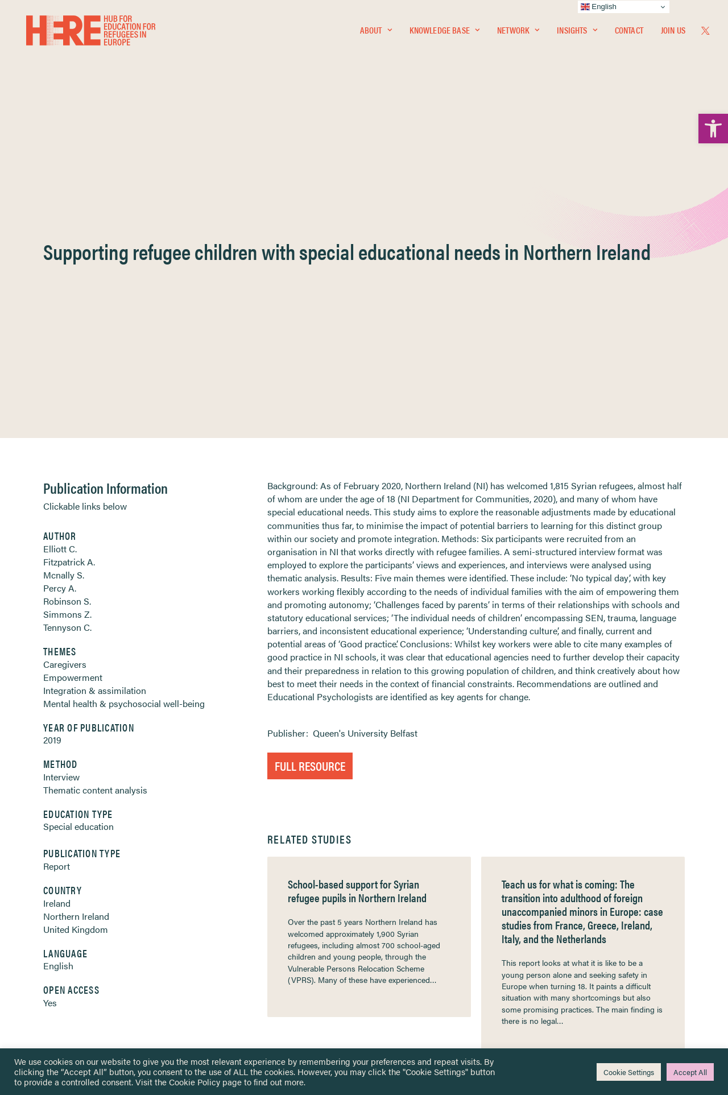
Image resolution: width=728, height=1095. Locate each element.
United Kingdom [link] (75, 655)
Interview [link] (61, 502)
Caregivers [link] (64, 389)
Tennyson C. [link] (67, 353)
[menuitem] (376, 32)
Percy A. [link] (59, 313)
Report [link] (56, 591)
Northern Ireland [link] (76, 641)
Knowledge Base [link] (444, 32)
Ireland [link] (57, 628)
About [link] (376, 32)
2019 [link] (52, 465)
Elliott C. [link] (60, 274)
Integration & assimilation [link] (94, 416)
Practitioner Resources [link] (411, 979)
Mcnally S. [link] (63, 300)
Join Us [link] (673, 32)
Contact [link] (629, 32)
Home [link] (51, 892)
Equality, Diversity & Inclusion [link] (421, 919)
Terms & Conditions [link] (405, 906)
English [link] (58, 691)
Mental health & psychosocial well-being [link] (124, 429)
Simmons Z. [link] (67, 339)
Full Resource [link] (310, 491)
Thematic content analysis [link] (95, 515)
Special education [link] (78, 552)
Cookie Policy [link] (194, 1082)
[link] (713, 128)
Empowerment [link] (72, 403)
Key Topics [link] (391, 992)
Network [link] (518, 32)
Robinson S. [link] (67, 326)
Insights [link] (577, 32)
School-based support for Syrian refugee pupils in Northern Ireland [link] (357, 616)
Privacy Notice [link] (397, 892)
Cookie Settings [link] (628, 1072)
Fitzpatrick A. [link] (69, 287)
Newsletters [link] (68, 943)
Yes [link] (50, 728)
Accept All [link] (690, 1072)
